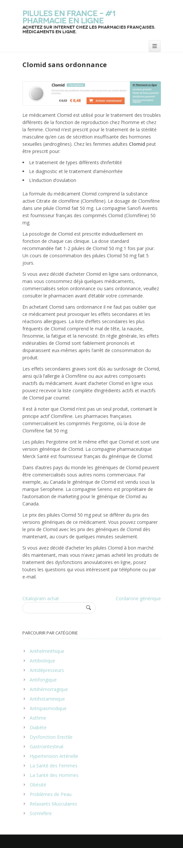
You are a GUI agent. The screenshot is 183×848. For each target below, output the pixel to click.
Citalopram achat (40, 598)
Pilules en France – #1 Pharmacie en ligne (68, 17)
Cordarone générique (138, 598)
